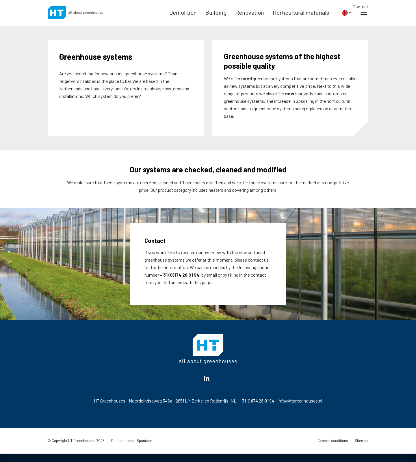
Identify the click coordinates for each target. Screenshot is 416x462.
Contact (360, 6)
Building (216, 16)
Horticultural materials (301, 16)
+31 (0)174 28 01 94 (257, 408)
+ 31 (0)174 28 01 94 (179, 284)
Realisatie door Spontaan (131, 448)
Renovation (249, 16)
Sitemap (361, 448)
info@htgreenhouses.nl (300, 408)
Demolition (183, 16)
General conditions (332, 448)
